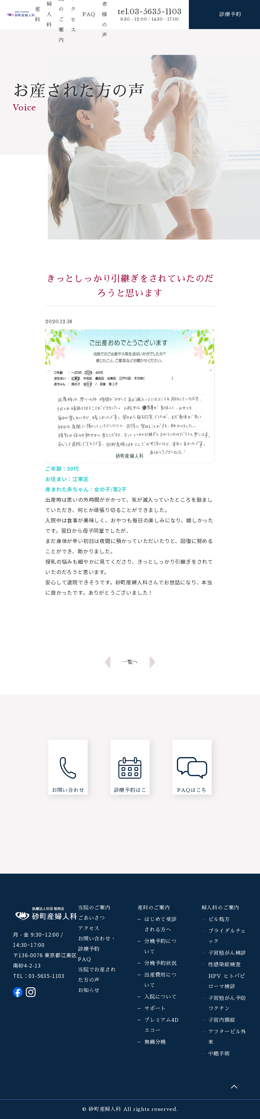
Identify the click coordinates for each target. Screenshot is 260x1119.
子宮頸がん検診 (227, 953)
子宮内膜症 (221, 1020)
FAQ (88, 14)
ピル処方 (219, 919)
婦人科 (49, 14)
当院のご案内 (94, 907)
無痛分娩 (155, 1042)
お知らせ (89, 990)
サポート (155, 1008)
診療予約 (230, 14)
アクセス (89, 928)
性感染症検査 (224, 964)
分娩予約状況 (160, 963)
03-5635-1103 (46, 976)
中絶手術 (219, 1053)
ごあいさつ (91, 918)
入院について (160, 997)
